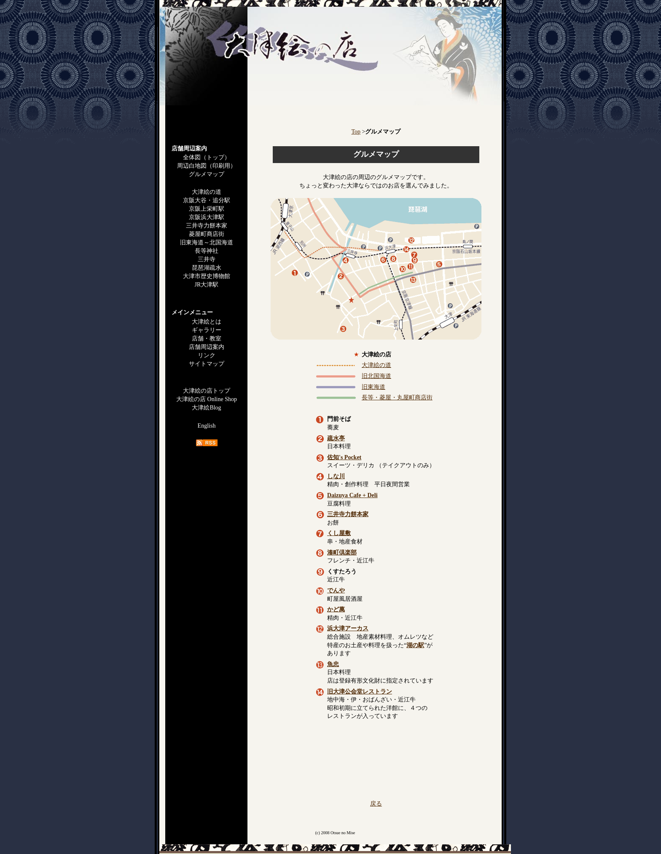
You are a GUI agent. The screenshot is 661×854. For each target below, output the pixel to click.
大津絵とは (206, 322)
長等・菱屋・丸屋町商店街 (397, 397)
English (207, 426)
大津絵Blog (206, 407)
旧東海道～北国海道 (206, 242)
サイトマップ (206, 364)
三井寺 (206, 259)
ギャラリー (206, 330)
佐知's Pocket (344, 457)
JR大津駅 (207, 284)
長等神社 (206, 251)
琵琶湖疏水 (206, 268)
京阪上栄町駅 (206, 209)
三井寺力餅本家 (206, 225)
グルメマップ (206, 174)
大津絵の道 (206, 192)
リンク (206, 355)
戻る (376, 803)
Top (356, 132)
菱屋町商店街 (206, 234)
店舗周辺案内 (206, 347)
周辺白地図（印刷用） (206, 166)
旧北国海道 (376, 376)
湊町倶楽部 (342, 552)
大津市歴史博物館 (206, 276)
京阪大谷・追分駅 (206, 200)
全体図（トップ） (206, 157)
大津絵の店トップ (206, 391)
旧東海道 (373, 387)
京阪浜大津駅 (206, 217)
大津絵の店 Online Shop (206, 399)
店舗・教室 (206, 338)
